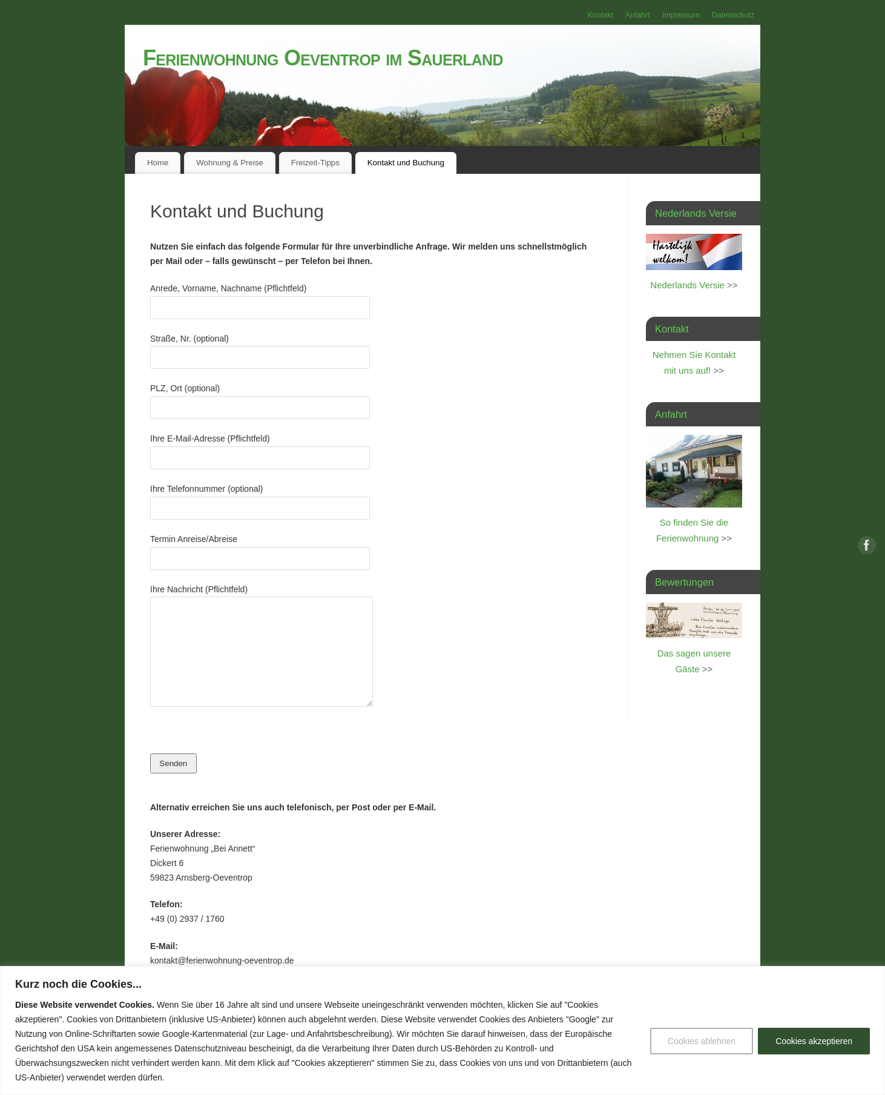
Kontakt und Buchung (405, 162)
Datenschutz (733, 15)
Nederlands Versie (687, 285)
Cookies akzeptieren (813, 1041)
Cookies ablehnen (701, 1041)
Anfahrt (637, 15)
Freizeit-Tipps (315, 162)
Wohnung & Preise (229, 162)
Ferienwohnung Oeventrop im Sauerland (323, 57)
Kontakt (600, 15)
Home (157, 162)
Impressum (681, 15)
